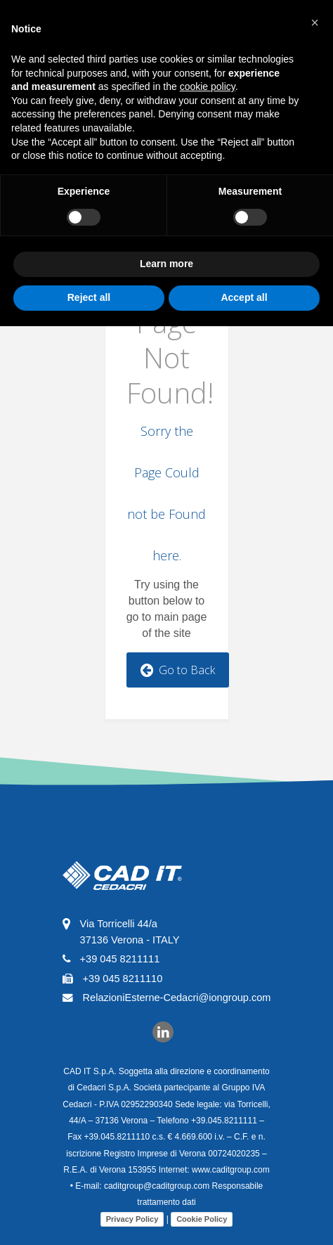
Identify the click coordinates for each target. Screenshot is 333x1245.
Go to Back (178, 670)
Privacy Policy (129, 1219)
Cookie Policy (199, 1219)
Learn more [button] (166, 263)
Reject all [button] (88, 297)
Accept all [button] (244, 297)
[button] (314, 22)
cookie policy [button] (207, 86)
